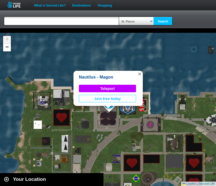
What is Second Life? (49, 5)
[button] (140, 74)
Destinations (81, 5)
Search (163, 21)
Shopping (105, 5)
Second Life (17, 4)
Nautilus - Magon (96, 77)
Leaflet (189, 183)
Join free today (107, 99)
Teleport (107, 89)
